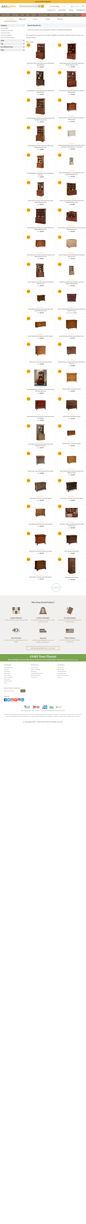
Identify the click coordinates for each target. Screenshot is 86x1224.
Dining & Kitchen (5, 15)
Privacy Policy (7, 679)
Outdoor (34, 15)
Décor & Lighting (43, 15)
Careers (5, 683)
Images (22, 19)
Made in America (7, 675)
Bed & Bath (15, 15)
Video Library (34, 671)
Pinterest (15, 699)
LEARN (71, 10)
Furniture (4, 28)
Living (22, 15)
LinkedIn (22, 699)
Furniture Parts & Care (7, 37)
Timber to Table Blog (35, 669)
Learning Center (34, 667)
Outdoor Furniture (7, 30)
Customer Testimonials (36, 675)
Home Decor (5, 33)
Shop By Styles (61, 667)
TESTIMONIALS (81, 10)
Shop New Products (62, 673)
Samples (77, 15)
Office (27, 15)
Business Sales (7, 673)
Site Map (60, 677)
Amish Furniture (6, 35)
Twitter (8, 699)
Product (10, 19)
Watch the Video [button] (43, 648)
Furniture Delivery (8, 681)
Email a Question (35, 710)
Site (35, 19)
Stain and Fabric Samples (63, 675)
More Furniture (54, 15)
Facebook (5, 699)
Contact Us (6, 669)
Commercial (70, 15)
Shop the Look (61, 669)
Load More (56, 587)
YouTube (12, 699)
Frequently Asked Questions (37, 673)
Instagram (19, 699)
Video (60, 19)
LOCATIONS (62, 10)
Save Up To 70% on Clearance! (43, 1)
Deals (83, 15)
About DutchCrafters (8, 667)
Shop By (62, 15)
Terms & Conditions (8, 677)
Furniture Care (34, 677)
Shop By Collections (62, 671)
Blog (47, 19)
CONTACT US (51, 10)
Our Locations (7, 671)
